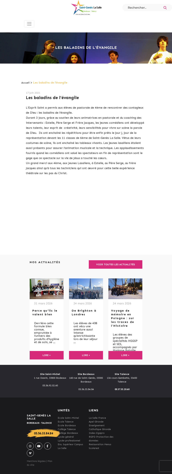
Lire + (47, 355)
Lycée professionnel (69, 440)
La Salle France (97, 418)
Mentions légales (36, 461)
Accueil (25, 82)
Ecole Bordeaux (67, 425)
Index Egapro (97, 433)
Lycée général (66, 436)
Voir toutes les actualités (115, 264)
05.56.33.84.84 (43, 433)
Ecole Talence (66, 421)
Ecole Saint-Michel (68, 418)
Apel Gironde (96, 421)
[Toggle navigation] (29, 23)
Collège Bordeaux (68, 433)
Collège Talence (67, 429)
